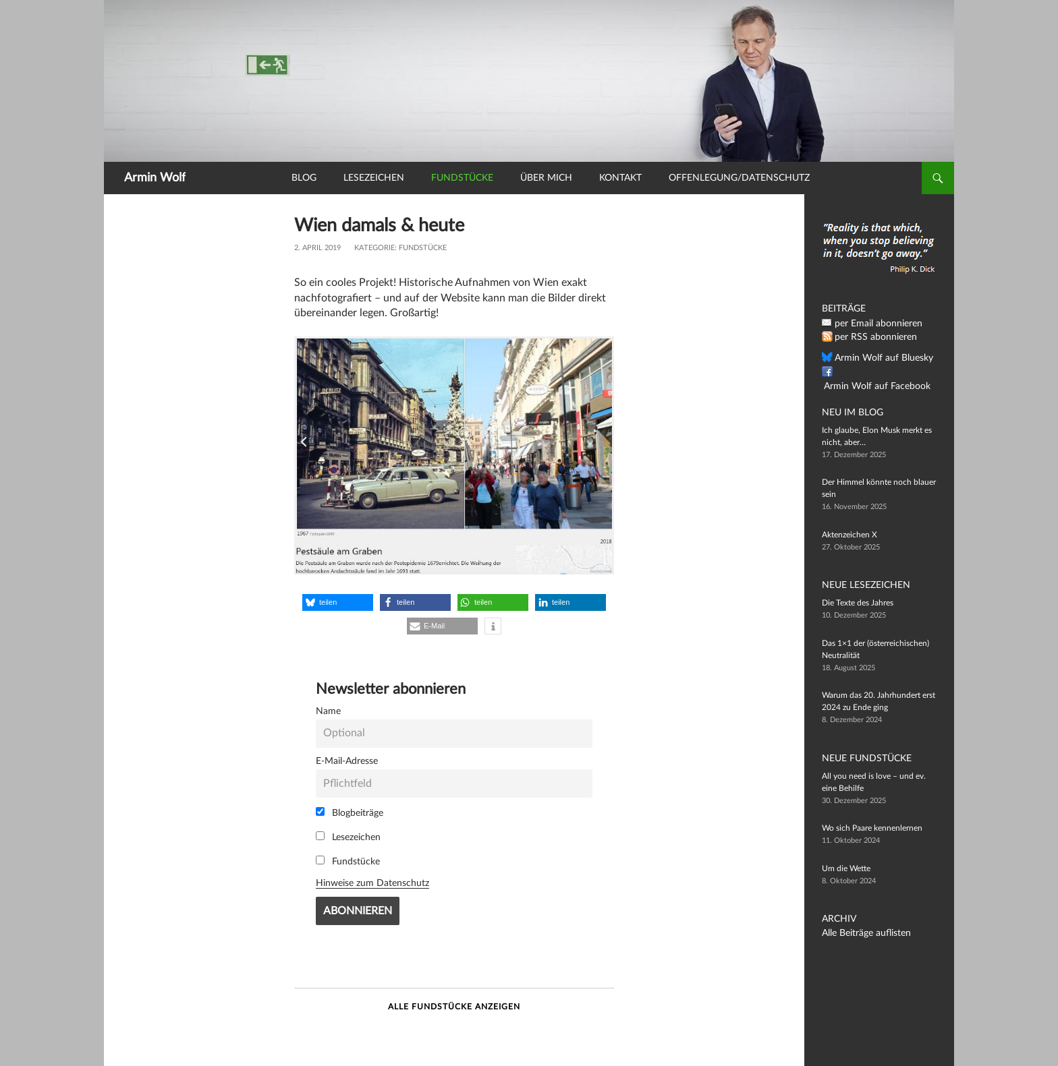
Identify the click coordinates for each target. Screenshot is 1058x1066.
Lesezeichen (373, 178)
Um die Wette (846, 868)
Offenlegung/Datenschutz (739, 178)
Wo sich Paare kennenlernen (872, 828)
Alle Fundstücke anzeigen (454, 1007)
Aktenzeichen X (849, 535)
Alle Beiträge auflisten (860, 933)
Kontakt (620, 178)
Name (328, 711)
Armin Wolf (155, 178)
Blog (303, 178)
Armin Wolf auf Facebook (880, 372)
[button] (337, 602)
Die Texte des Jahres (857, 603)
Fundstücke (462, 178)
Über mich (546, 178)
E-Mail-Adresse (347, 761)
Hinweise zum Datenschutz (372, 883)
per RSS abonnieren (870, 337)
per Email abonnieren (872, 324)
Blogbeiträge (349, 812)
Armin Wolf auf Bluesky (876, 358)
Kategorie (374, 247)
